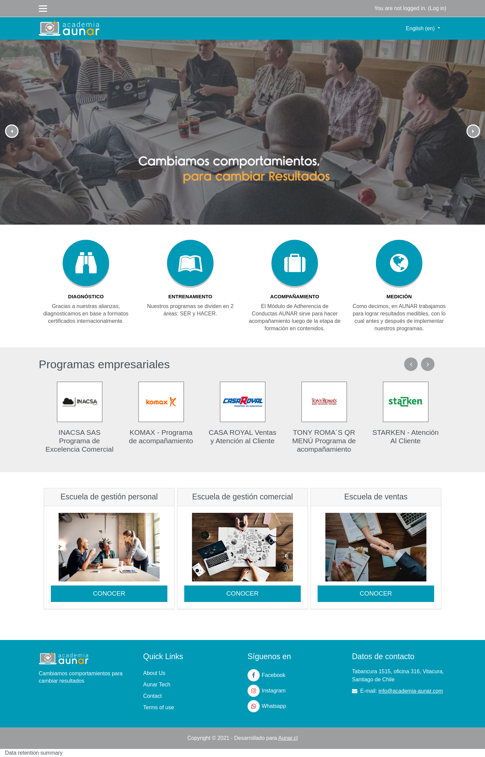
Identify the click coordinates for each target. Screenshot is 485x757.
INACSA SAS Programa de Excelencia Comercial (79, 440)
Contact (152, 696)
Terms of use (158, 707)
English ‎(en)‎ (421, 28)
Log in (437, 8)
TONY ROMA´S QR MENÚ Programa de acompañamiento (324, 440)
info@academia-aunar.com (411, 691)
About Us (154, 673)
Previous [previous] (411, 364)
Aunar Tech (156, 684)
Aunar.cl (288, 738)
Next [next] (427, 364)
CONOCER (109, 593)
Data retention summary (34, 753)
